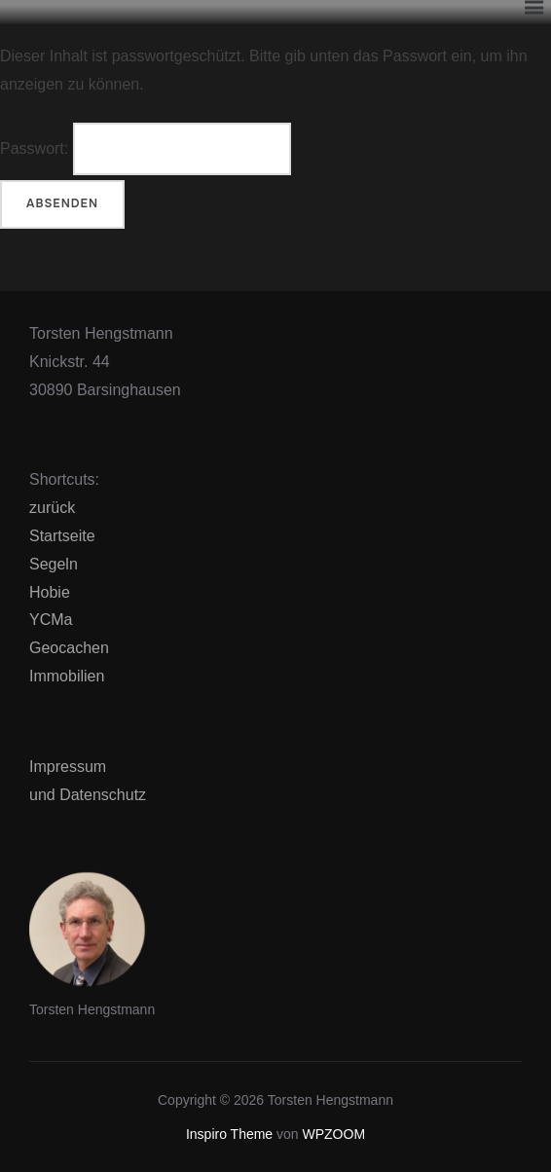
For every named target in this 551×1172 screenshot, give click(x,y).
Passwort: (145, 149)
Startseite (62, 536)
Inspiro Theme (229, 1134)
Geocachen (69, 648)
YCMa (50, 619)
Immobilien (66, 676)
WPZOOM (334, 1134)
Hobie (49, 592)
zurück (52, 507)
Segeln (53, 564)
